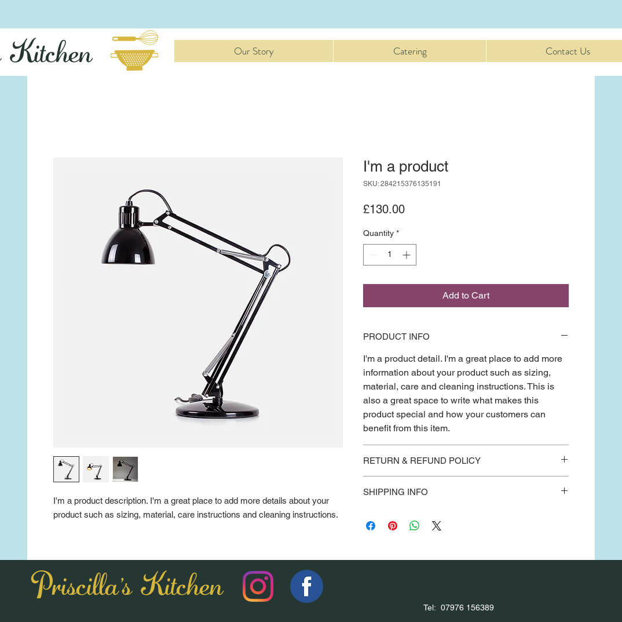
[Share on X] (437, 526)
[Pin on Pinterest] (393, 526)
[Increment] (407, 255)
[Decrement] (372, 255)
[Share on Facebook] (371, 526)
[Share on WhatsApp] (415, 526)
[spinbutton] (389, 255)
